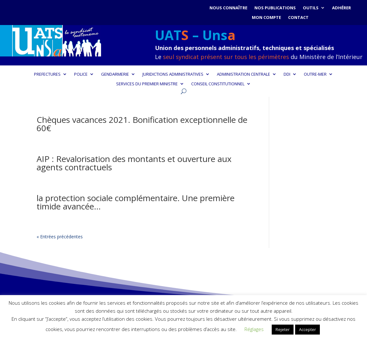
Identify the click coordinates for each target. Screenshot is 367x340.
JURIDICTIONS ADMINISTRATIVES (172, 74)
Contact (298, 17)
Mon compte (266, 17)
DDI (287, 74)
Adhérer (341, 8)
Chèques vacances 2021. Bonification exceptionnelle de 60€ (142, 124)
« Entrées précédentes (60, 237)
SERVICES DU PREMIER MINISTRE (147, 84)
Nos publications (275, 8)
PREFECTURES (47, 74)
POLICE (81, 74)
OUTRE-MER (315, 74)
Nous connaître (228, 8)
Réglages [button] (254, 329)
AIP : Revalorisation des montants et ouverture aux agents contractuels (134, 163)
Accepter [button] (307, 329)
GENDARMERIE (115, 74)
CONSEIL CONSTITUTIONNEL (217, 84)
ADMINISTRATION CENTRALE (243, 74)
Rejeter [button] (283, 329)
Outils (311, 8)
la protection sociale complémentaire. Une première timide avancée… (136, 202)
